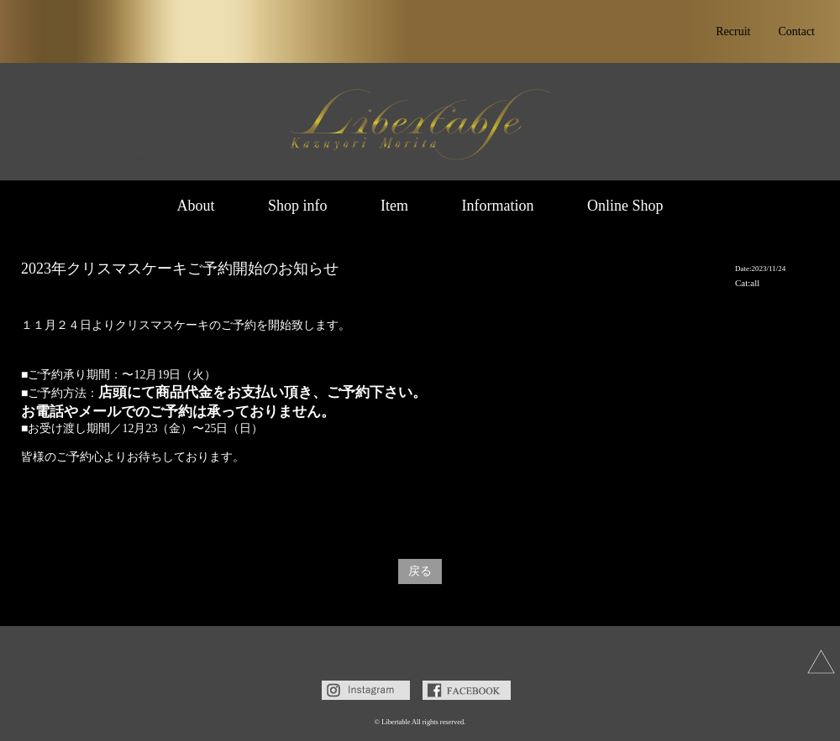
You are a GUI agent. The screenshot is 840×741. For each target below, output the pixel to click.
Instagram (366, 690)
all (754, 283)
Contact (796, 31)
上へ (821, 662)
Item (394, 205)
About (195, 205)
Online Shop (625, 205)
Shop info (298, 205)
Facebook (467, 690)
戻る (420, 571)
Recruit (733, 31)
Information (498, 205)
